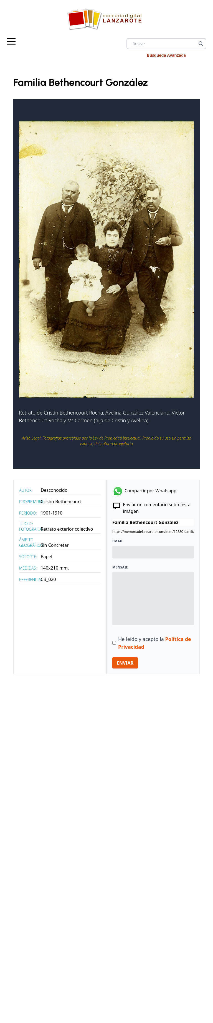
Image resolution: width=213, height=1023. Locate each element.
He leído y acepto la (154, 643)
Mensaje (120, 567)
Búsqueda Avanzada (166, 55)
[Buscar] (200, 43)
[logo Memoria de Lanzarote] (106, 19)
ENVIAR (125, 663)
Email (117, 541)
